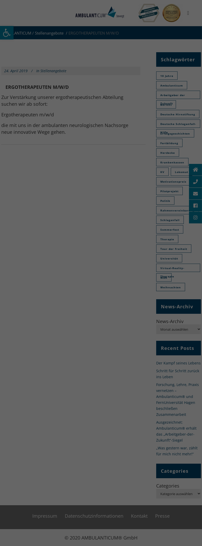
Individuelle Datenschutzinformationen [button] (101, 81)
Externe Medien (125, 40)
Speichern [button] (101, 70)
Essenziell (68, 40)
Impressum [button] (133, 87)
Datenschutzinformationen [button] (103, 87)
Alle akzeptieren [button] (101, 55)
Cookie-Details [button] (71, 87)
